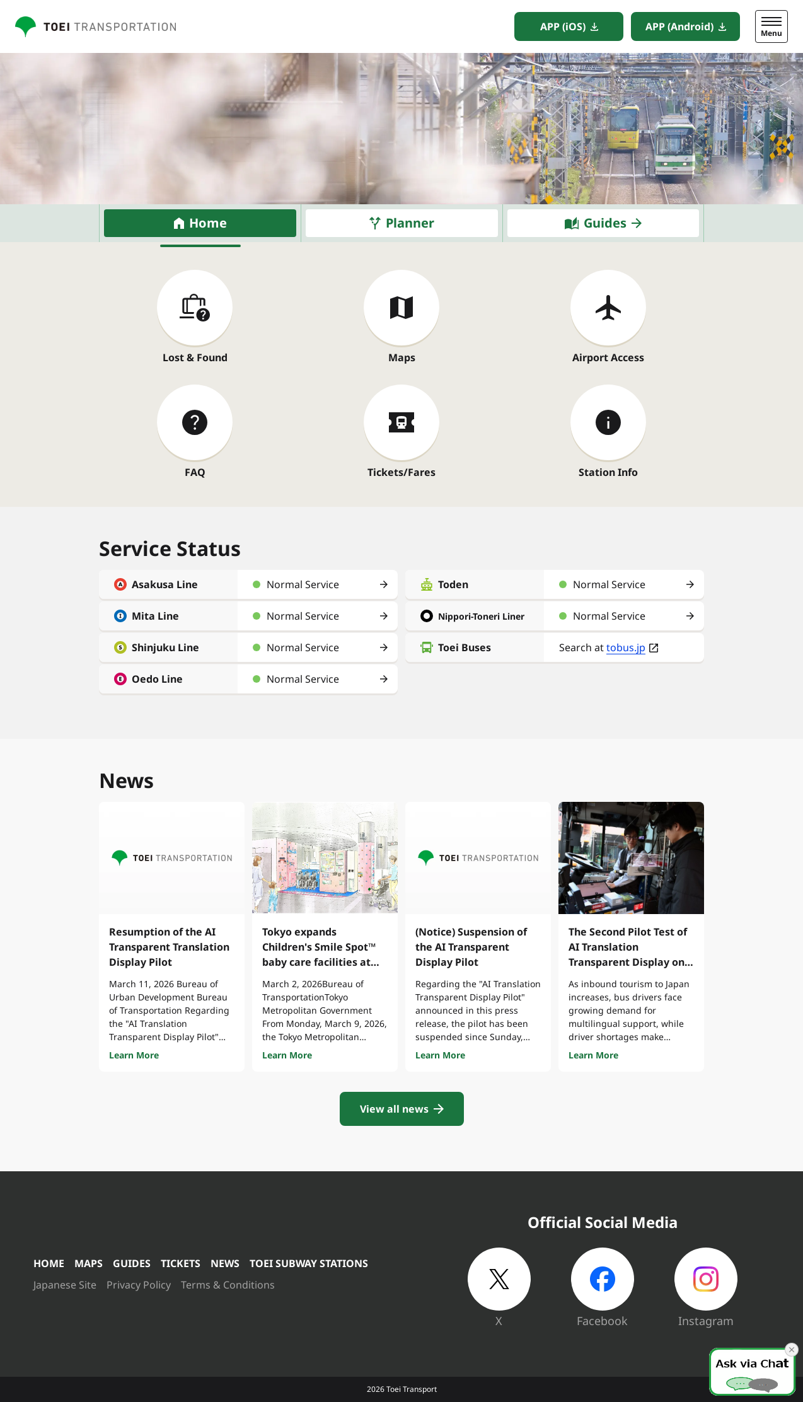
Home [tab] (208, 222)
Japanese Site (64, 1285)
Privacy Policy (139, 1285)
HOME (48, 1263)
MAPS (88, 1263)
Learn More (134, 1055)
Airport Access (608, 357)
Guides (605, 222)
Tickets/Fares (401, 472)
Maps (401, 357)
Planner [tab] (410, 222)
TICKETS (180, 1263)
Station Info (608, 472)
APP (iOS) (563, 26)
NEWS (225, 1263)
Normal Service (303, 584)
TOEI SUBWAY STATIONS (309, 1263)
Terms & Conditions (228, 1285)
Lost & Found (195, 357)
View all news (394, 1109)
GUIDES (132, 1263)
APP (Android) (679, 26)
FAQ (195, 472)
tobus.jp (625, 647)
